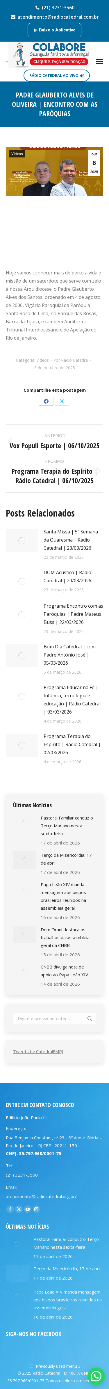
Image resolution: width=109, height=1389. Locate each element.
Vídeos (17, 154)
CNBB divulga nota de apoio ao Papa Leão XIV (64, 971)
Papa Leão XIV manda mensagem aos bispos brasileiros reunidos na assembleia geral (63, 896)
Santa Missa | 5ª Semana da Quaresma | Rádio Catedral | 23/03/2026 (71, 539)
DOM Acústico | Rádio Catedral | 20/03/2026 (67, 576)
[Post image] (22, 540)
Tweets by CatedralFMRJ (38, 1051)
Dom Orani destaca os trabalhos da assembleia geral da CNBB (65, 937)
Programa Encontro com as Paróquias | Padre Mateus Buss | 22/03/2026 (73, 614)
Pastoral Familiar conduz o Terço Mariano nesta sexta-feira (67, 825)
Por (71, 360)
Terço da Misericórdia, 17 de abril (66, 859)
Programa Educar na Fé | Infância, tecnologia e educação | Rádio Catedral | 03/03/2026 (72, 699)
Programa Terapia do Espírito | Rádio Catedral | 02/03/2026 (72, 744)
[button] (96, 1376)
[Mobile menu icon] (99, 61)
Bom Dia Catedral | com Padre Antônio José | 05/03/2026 (70, 654)
